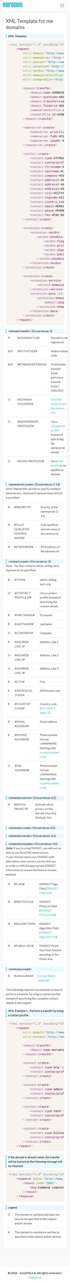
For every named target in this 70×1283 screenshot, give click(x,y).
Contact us (35, 1277)
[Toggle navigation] (62, 5)
